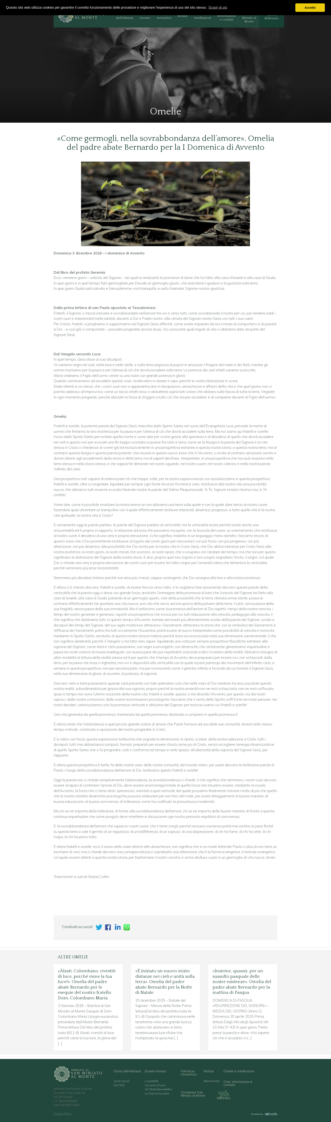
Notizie (183, 16)
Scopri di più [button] (218, 7)
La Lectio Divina (155, 1085)
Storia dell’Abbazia (124, 16)
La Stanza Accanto (157, 1093)
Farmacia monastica (164, 16)
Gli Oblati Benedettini (158, 1089)
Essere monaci (145, 16)
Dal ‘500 (119, 1085)
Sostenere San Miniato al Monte (249, 15)
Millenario (272, 18)
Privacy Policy (63, 1113)
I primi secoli (121, 1081)
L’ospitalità (151, 1081)
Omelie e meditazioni (202, 16)
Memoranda (212, 1081)
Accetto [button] (310, 7)
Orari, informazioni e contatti (226, 16)
